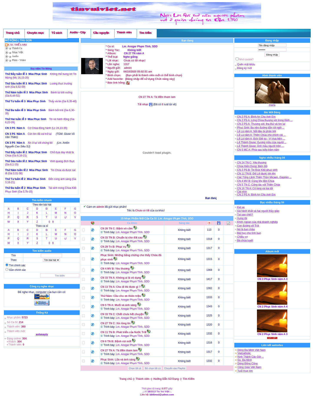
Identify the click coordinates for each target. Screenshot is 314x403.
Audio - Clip (77, 32)
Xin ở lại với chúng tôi (40, 142)
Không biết (134, 50)
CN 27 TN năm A (133, 53)
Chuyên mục (35, 32)
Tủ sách (56, 32)
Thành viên (124, 32)
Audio (15, 56)
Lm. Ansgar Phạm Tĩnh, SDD (140, 46)
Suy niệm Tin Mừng (41, 68)
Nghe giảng (130, 56)
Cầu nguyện (101, 32)
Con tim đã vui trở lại (39, 133)
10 (149, 391)
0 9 (51, 221)
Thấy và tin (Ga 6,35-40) (62, 101)
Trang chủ (12, 32)
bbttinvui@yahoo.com (162, 394)
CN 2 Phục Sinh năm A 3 (273, 334)
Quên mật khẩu (246, 64)
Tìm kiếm (145, 32)
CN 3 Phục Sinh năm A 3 (273, 279)
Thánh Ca (17, 48)
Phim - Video (19, 60)
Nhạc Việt (17, 52)
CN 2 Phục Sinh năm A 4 (273, 306)
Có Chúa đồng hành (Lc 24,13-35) (47, 128)
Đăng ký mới (244, 68)
